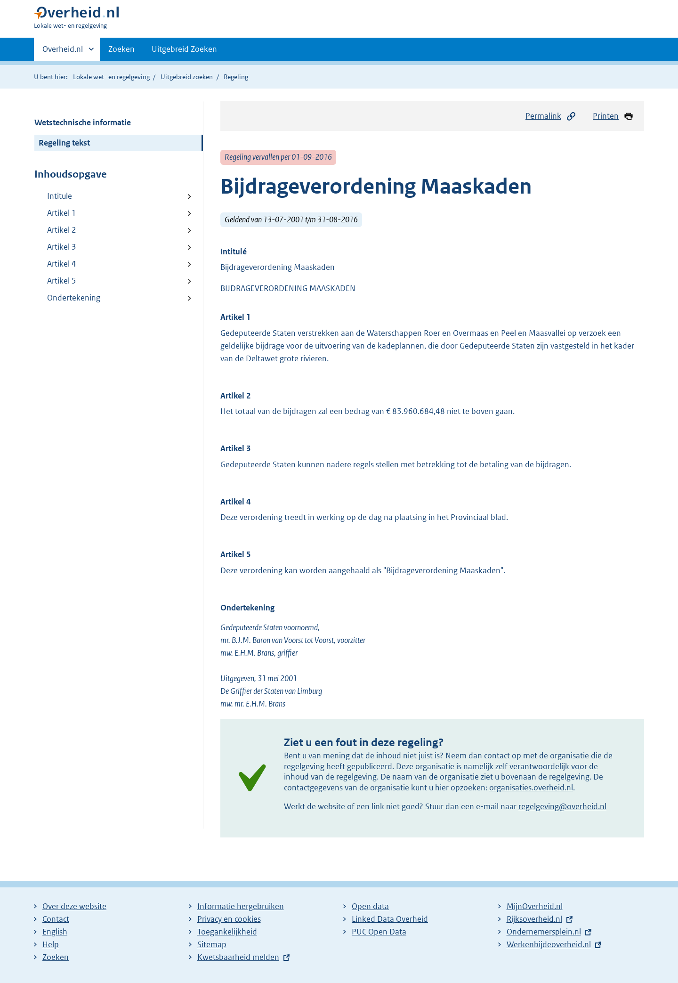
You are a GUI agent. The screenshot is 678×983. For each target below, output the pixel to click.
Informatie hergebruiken (240, 906)
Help (50, 944)
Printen (613, 116)
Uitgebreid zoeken (187, 77)
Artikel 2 (61, 230)
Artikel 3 (61, 247)
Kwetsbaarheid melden (238, 957)
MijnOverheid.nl (535, 906)
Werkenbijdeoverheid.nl (549, 944)
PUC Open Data (379, 931)
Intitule (59, 196)
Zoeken (121, 49)
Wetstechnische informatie (82, 122)
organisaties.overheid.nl (531, 787)
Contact (55, 919)
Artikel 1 (61, 213)
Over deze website (74, 906)
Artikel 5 (61, 281)
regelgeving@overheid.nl (562, 806)
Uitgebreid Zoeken (184, 49)
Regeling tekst (64, 143)
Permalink (550, 116)
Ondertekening (73, 297)
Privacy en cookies (229, 919)
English (54, 931)
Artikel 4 (61, 264)
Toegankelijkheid (227, 931)
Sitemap (211, 944)
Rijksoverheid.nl (534, 919)
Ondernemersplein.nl (544, 931)
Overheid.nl (62, 52)
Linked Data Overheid (390, 919)
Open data (370, 906)
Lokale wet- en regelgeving (111, 77)
